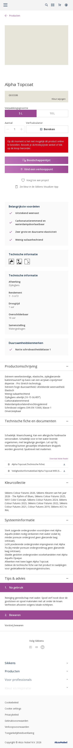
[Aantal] (14, 129)
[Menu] (5, 5)
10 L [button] (52, 113)
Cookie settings (13, 673)
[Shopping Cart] (60, 5)
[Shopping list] (53, 5)
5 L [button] (20, 113)
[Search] (46, 5)
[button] (66, 5)
